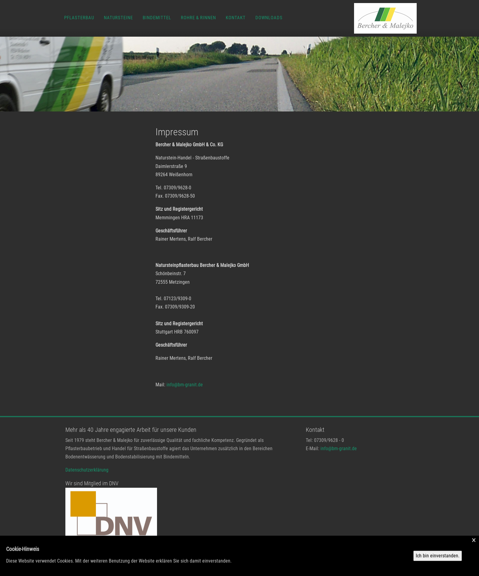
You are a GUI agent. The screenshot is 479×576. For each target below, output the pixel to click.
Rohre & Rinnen (198, 17)
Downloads (269, 17)
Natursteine (118, 17)
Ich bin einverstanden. (437, 556)
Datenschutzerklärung (86, 470)
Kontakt (236, 17)
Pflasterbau (79, 17)
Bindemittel (157, 17)
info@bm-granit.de (184, 385)
